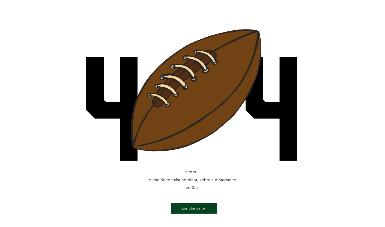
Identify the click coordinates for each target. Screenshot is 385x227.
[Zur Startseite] (194, 208)
